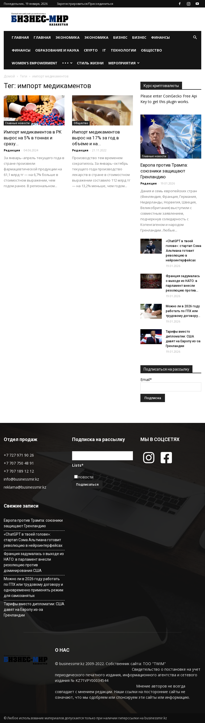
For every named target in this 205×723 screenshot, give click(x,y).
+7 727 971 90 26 (19, 455)
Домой (9, 76)
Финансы (160, 37)
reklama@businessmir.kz (25, 487)
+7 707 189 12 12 (19, 471)
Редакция (12, 150)
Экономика (68, 37)
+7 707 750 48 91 (19, 463)
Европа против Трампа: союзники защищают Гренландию (164, 170)
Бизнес (120, 37)
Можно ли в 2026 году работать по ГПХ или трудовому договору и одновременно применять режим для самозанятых (33, 587)
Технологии (123, 50)
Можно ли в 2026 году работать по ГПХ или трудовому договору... (183, 311)
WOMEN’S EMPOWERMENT (34, 63)
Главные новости (17, 123)
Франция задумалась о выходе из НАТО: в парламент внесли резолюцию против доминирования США (34, 562)
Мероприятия (124, 63)
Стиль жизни (90, 63)
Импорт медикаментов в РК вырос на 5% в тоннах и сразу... (32, 137)
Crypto (91, 50)
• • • (67, 63)
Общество (151, 50)
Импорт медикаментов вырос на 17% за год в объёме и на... (96, 137)
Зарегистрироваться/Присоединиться (85, 4)
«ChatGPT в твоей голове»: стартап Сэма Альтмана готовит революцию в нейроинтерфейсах (183, 250)
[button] (194, 37)
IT (104, 50)
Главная (20, 37)
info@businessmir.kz (21, 479)
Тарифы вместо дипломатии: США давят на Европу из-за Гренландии (34, 609)
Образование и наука (57, 50)
